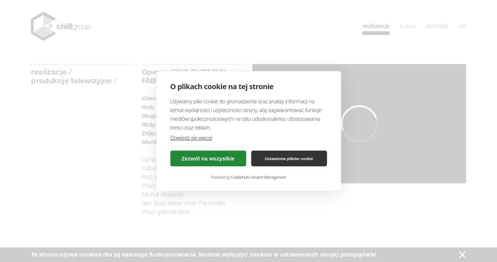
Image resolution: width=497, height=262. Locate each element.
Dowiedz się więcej (191, 137)
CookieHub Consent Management (258, 177)
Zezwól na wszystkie (208, 158)
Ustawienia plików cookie (289, 158)
